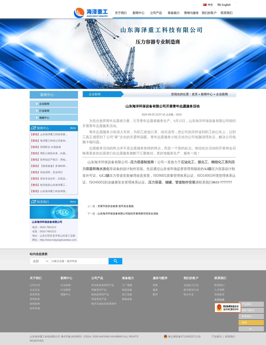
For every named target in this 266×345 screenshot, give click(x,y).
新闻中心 (138, 13)
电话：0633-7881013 (44, 227)
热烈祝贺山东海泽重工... (53, 184)
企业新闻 (44, 103)
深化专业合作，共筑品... (53, 178)
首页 (195, 94)
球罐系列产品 (98, 289)
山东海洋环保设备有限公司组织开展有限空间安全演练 (128, 213)
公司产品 (156, 13)
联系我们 (226, 13)
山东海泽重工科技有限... (53, 134)
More (73, 128)
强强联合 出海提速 (50, 147)
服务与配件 (160, 278)
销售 (155, 285)
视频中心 (44, 117)
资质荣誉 (35, 294)
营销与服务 (191, 13)
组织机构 (35, 303)
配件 (155, 294)
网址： (36, 239)
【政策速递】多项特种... (53, 165)
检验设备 (127, 299)
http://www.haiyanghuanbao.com (58, 239)
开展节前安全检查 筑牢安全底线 (116, 206)
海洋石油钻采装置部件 (104, 303)
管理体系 (35, 299)
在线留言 (219, 294)
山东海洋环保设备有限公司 (47, 222)
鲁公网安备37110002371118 (184, 336)
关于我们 (121, 13)
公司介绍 (35, 285)
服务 (155, 289)
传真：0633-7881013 (44, 231)
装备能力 (174, 13)
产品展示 (217, 336)
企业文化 (35, 289)
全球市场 (35, 308)
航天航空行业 (191, 289)
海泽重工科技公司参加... (53, 140)
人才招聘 (219, 289)
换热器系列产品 (100, 294)
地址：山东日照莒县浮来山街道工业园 (53, 235)
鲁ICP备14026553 (71, 336)
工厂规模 (127, 285)
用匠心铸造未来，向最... (53, 153)
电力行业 (189, 294)
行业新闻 (44, 110)
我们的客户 (209, 13)
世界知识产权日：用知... (53, 159)
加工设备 (127, 294)
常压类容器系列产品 (102, 285)
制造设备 (127, 289)
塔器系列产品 (98, 299)
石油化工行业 (191, 285)
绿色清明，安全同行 (51, 172)
